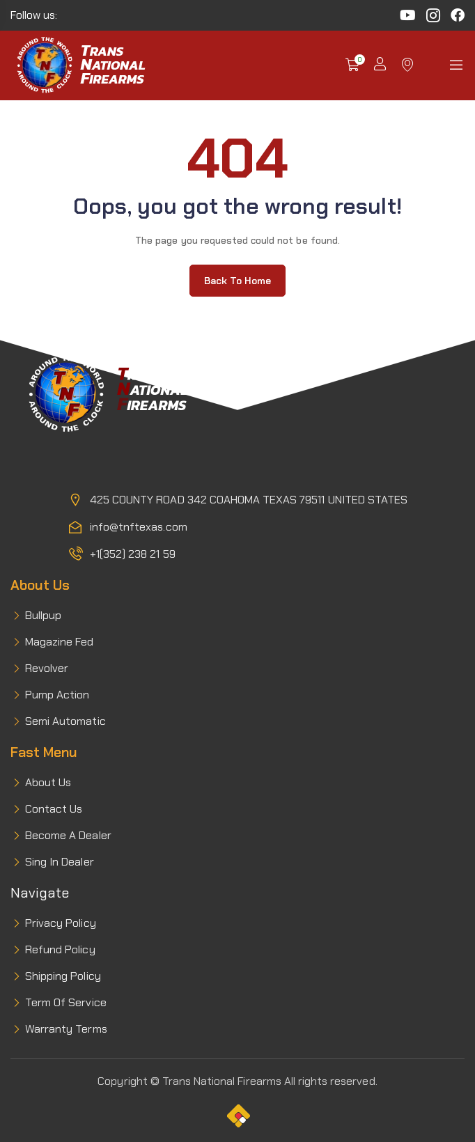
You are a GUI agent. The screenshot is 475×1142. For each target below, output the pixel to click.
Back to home (237, 280)
